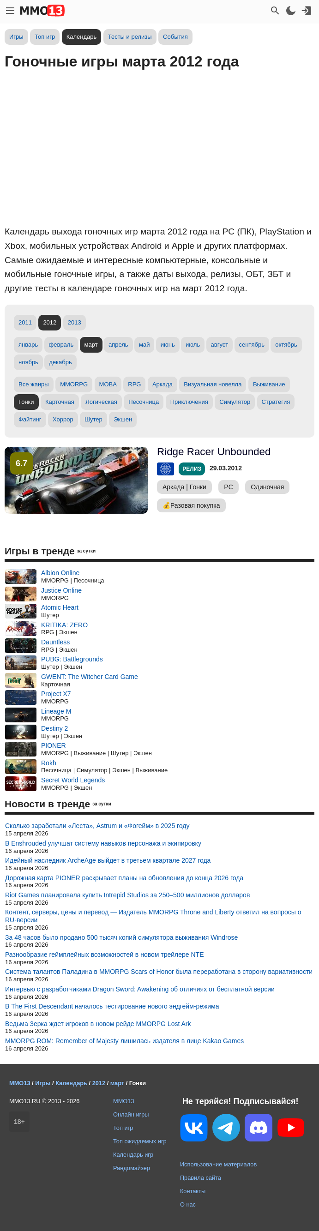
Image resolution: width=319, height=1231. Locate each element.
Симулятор (234, 401)
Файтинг (30, 419)
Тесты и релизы (130, 36)
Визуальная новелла (212, 384)
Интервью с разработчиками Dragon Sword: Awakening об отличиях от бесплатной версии (140, 989)
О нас (188, 1204)
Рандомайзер (131, 1168)
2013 (74, 322)
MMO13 (123, 1101)
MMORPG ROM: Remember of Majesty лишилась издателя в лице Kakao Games (124, 1041)
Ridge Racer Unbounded (214, 451)
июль (193, 344)
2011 (25, 322)
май (144, 344)
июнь (168, 344)
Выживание (269, 384)
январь (28, 344)
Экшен (123, 419)
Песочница (143, 401)
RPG (134, 384)
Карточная (59, 401)
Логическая (101, 401)
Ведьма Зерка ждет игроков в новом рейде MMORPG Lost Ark (98, 1023)
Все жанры (33, 384)
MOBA (108, 384)
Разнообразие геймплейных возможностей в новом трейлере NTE (104, 954)
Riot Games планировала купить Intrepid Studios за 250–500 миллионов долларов (127, 895)
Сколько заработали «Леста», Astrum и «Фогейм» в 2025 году (97, 825)
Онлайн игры (131, 1114)
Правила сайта (200, 1177)
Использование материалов (218, 1164)
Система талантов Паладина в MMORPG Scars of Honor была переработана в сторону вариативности (159, 971)
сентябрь (252, 344)
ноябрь (28, 362)
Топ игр (45, 36)
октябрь (286, 344)
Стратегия (276, 401)
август (220, 344)
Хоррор (63, 419)
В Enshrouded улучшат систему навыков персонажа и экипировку (103, 843)
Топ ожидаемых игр (140, 1141)
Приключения (189, 401)
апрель (118, 344)
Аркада (162, 384)
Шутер (93, 419)
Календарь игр (133, 1154)
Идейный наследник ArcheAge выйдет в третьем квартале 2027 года (108, 860)
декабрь (60, 362)
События (175, 36)
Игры (16, 36)
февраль (61, 344)
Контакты (192, 1191)
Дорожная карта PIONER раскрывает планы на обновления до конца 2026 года (124, 878)
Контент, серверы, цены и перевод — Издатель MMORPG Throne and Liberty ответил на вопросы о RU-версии (153, 916)
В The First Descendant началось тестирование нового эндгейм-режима (112, 1006)
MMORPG (74, 384)
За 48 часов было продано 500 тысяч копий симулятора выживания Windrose (121, 937)
